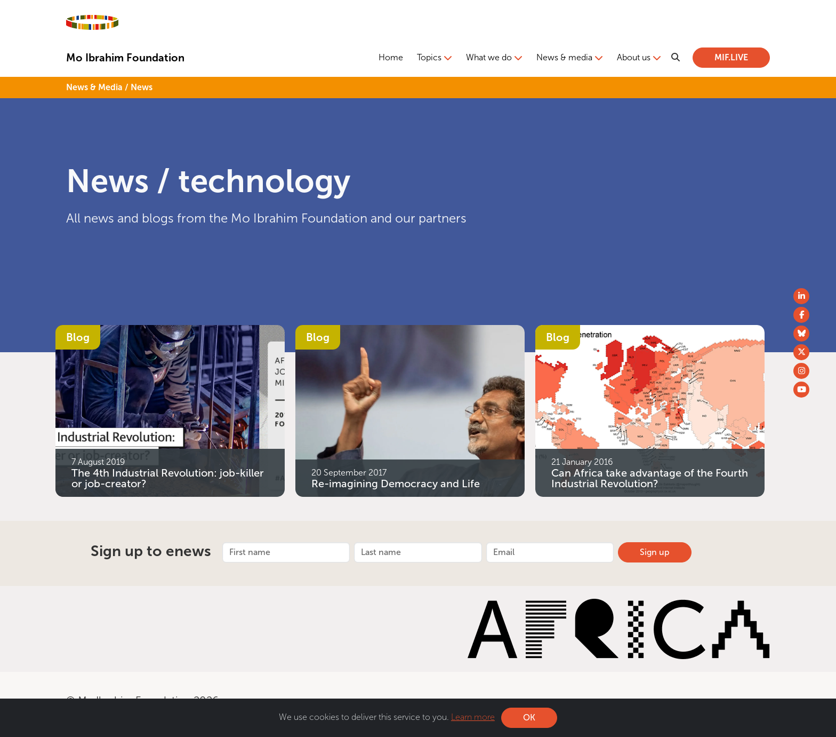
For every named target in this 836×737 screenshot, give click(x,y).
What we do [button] (489, 57)
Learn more (473, 717)
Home (391, 57)
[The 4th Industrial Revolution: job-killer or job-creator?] (170, 410)
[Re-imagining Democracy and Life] (410, 410)
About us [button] (633, 57)
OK (529, 717)
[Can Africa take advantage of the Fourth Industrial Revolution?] (650, 410)
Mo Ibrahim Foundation (125, 57)
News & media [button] (564, 57)
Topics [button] (429, 57)
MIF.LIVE (731, 57)
